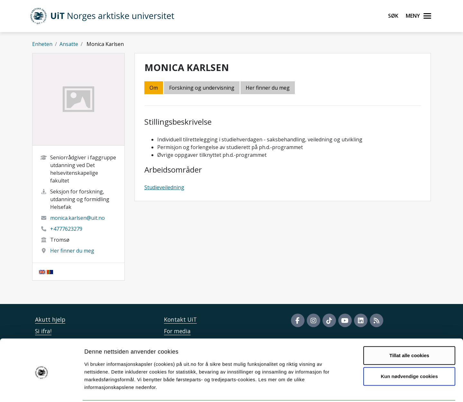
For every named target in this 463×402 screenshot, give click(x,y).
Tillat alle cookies (409, 331)
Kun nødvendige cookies (409, 352)
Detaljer (342, 389)
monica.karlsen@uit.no (77, 217)
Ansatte (68, 44)
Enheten (42, 44)
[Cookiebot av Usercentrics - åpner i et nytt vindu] (42, 389)
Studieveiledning (164, 187)
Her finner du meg (72, 250)
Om (154, 87)
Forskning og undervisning (201, 87)
